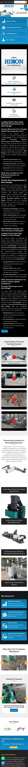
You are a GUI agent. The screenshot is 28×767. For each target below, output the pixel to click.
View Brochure (27, 23)
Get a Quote (13, 747)
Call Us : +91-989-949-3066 (12, 744)
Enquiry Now (14, 710)
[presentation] (1, 662)
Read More (4, 331)
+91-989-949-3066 (7, 2)
